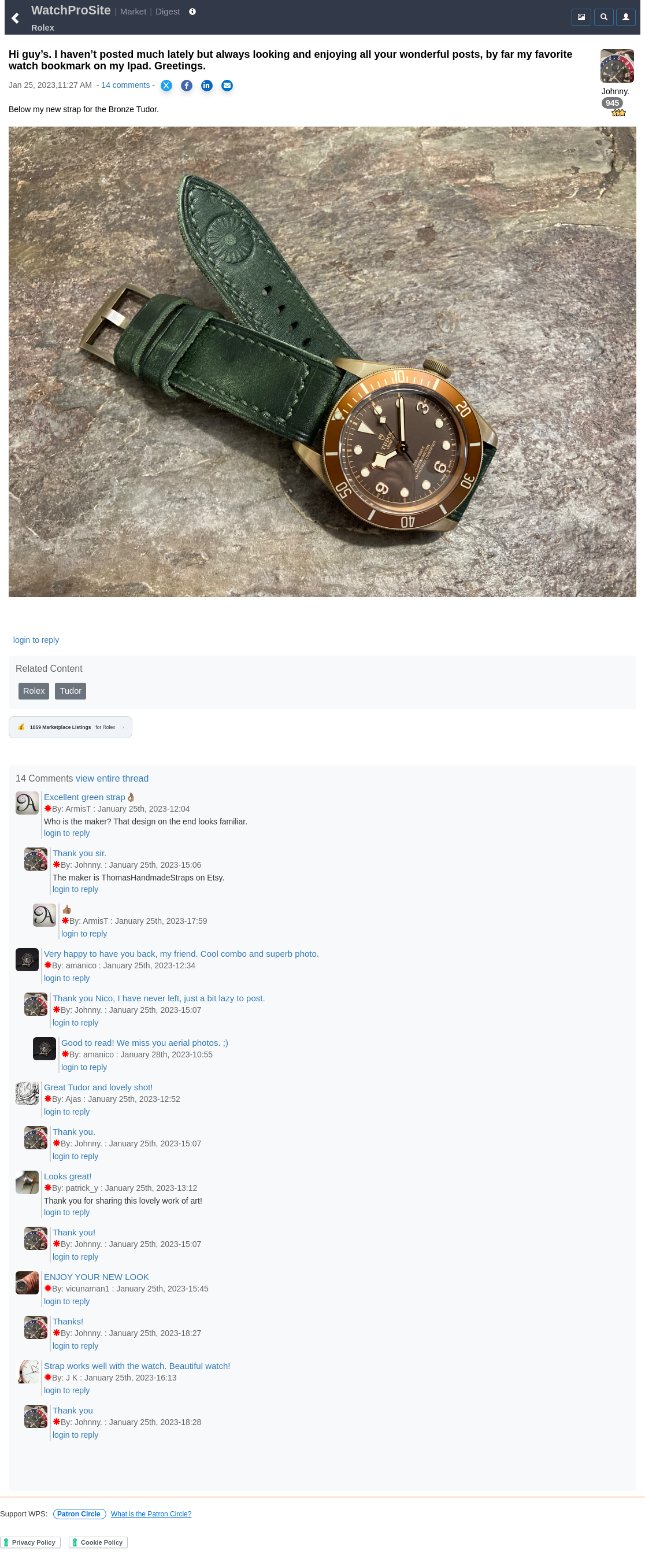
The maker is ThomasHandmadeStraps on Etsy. (139, 877)
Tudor (70, 690)
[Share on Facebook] (186, 85)
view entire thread (112, 778)
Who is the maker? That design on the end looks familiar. (145, 821)
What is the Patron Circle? (151, 1514)
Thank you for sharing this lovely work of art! (123, 1200)
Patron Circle (79, 1514)
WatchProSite (71, 10)
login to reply (36, 640)
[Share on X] (166, 85)
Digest (167, 11)
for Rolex (70, 727)
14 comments (125, 85)
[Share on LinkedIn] (207, 85)
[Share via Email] (227, 85)
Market (133, 11)
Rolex (34, 690)
